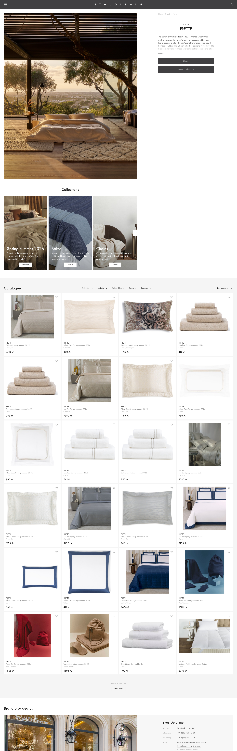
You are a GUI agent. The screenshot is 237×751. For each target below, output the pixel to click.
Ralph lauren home (184, 746)
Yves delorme (187, 742)
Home (160, 14)
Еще (161, 53)
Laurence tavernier (200, 742)
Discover (186, 61)
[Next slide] (136, 233)
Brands (167, 14)
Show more (118, 688)
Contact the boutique (186, 69)
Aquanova (197, 746)
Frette (179, 742)
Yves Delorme (173, 722)
